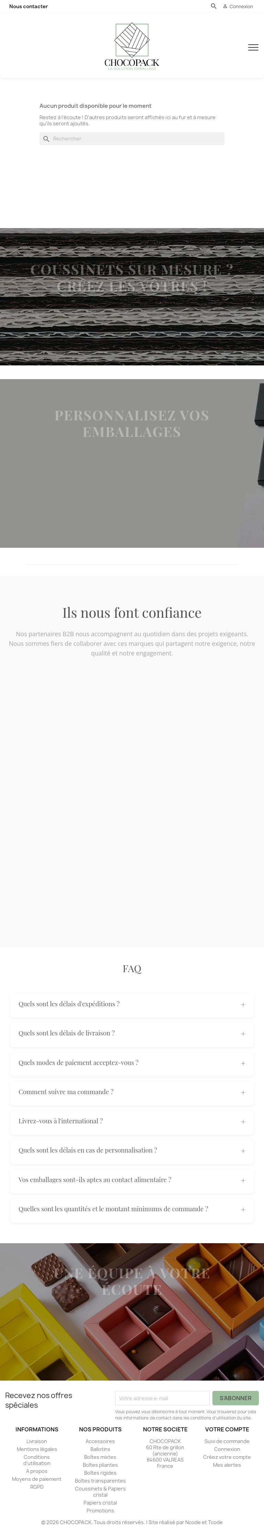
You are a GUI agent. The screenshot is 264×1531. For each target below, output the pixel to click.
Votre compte (227, 1429)
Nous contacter (28, 6)
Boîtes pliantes (100, 1465)
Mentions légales (37, 1449)
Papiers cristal (100, 1502)
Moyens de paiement (37, 1479)
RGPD (37, 1487)
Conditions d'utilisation (37, 1460)
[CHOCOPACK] (132, 45)
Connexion (227, 1449)
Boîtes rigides (100, 1473)
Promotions (100, 1510)
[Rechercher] (132, 138)
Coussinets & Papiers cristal (100, 1491)
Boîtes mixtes (100, 1457)
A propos (36, 1471)
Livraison (36, 1441)
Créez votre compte (227, 1457)
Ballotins (100, 1449)
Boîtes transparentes (100, 1480)
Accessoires (100, 1441)
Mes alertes (227, 1465)
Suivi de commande (227, 1441)
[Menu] (253, 45)
